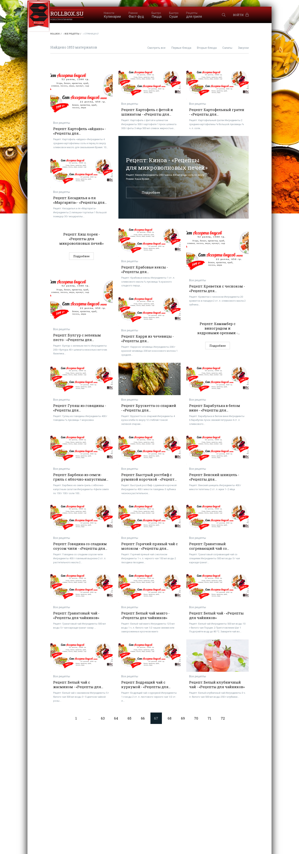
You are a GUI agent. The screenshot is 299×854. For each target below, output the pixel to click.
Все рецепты (72, 34)
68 (169, 718)
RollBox (55, 34)
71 (209, 718)
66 (143, 718)
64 (116, 718)
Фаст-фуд (136, 14)
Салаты (227, 48)
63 (103, 718)
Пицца (157, 14)
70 (196, 718)
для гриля (194, 14)
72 (223, 718)
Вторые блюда (207, 48)
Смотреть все (156, 48)
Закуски (243, 48)
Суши (173, 14)
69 (183, 718)
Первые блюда (181, 48)
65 (129, 718)
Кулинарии (112, 14)
